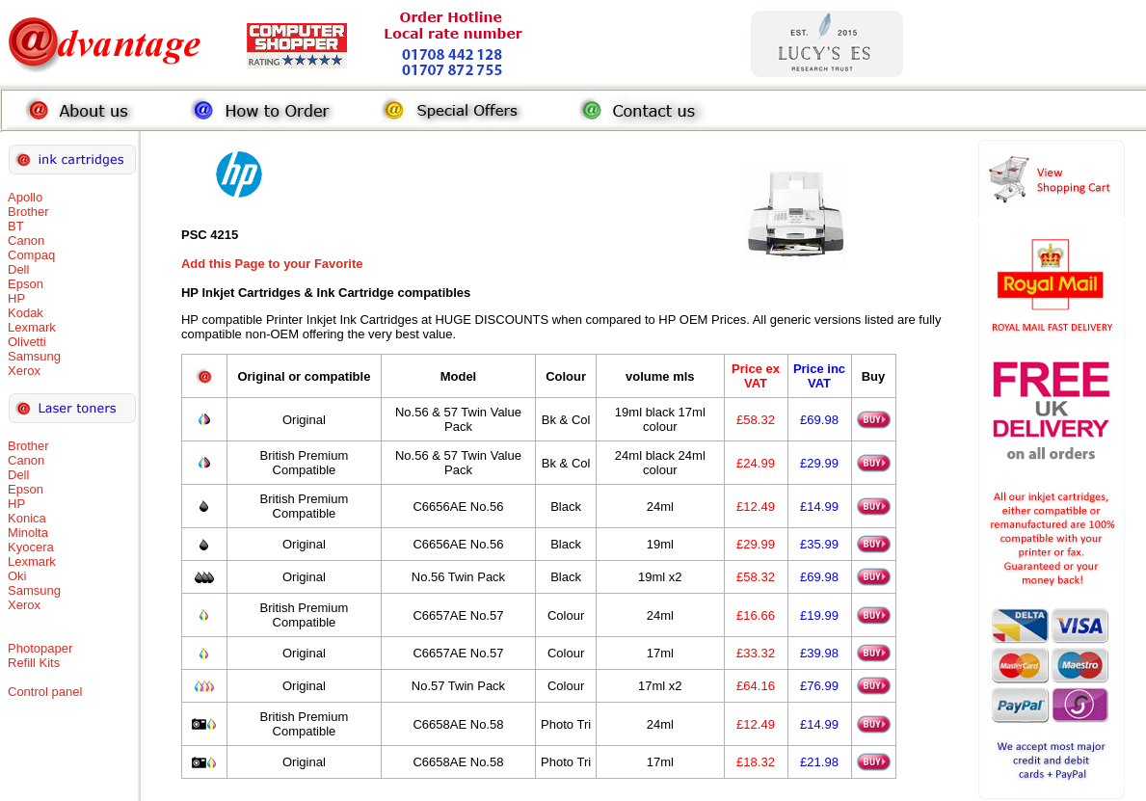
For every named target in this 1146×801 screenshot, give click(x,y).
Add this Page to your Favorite (272, 263)
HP (16, 298)
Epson (25, 284)
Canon (26, 240)
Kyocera (31, 547)
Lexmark (32, 327)
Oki (17, 576)
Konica (27, 518)
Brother (28, 211)
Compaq (31, 255)
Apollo (25, 197)
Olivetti (27, 341)
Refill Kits (34, 662)
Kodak (25, 313)
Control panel (45, 691)
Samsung (34, 356)
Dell (18, 269)
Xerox (24, 370)
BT (16, 226)
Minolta (28, 532)
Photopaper (40, 648)
